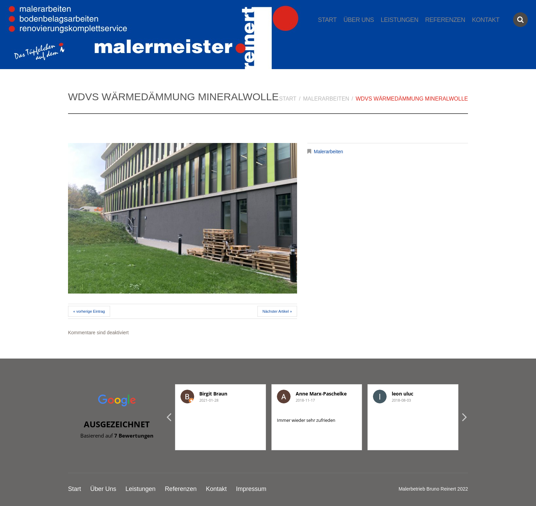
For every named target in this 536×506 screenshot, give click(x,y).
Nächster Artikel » (277, 311)
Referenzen (445, 19)
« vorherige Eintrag (89, 311)
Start (327, 19)
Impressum (251, 488)
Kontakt (485, 19)
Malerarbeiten (326, 99)
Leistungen (399, 19)
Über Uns (359, 19)
